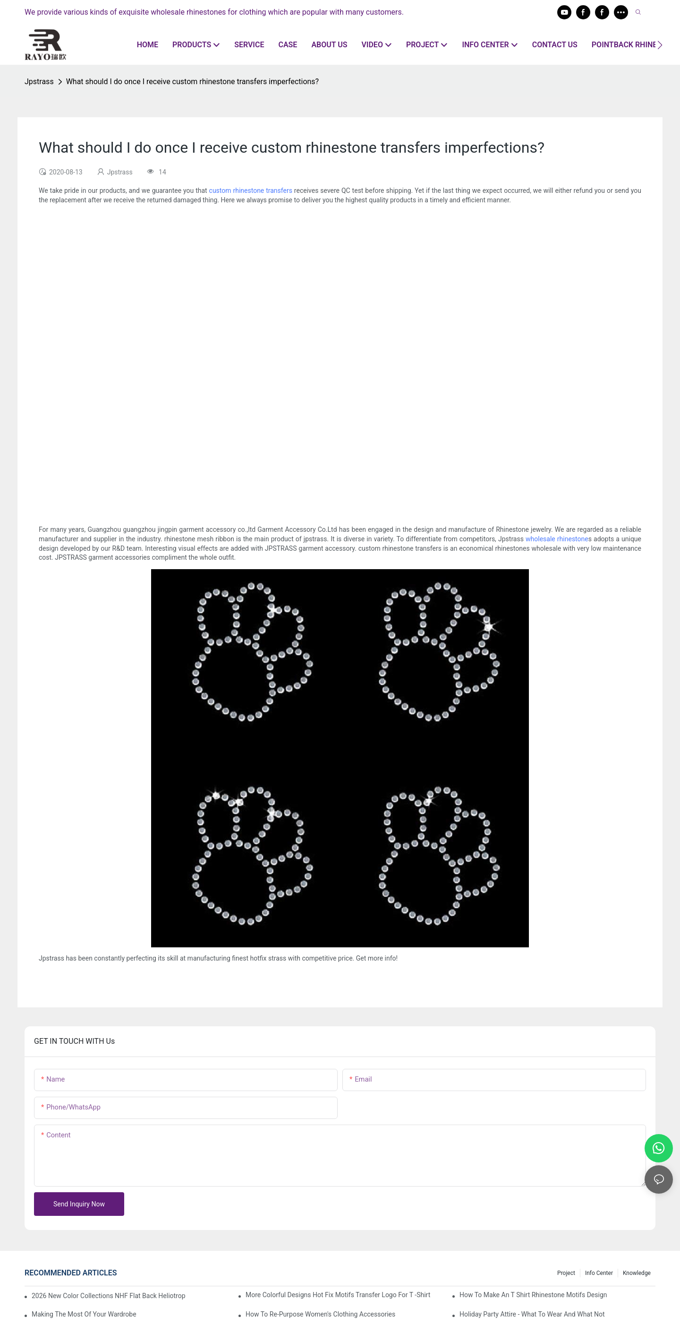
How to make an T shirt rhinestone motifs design (533, 1295)
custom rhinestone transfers (250, 190)
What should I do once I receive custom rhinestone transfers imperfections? (192, 81)
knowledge (637, 1273)
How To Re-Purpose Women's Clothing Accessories (320, 1314)
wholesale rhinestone (557, 539)
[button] (660, 45)
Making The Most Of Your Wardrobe (84, 1314)
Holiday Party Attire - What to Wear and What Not (532, 1314)
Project (566, 1273)
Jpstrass (39, 81)
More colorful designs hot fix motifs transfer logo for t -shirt (338, 1295)
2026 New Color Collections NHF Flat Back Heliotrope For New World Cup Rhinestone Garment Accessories (109, 1296)
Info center (599, 1273)
